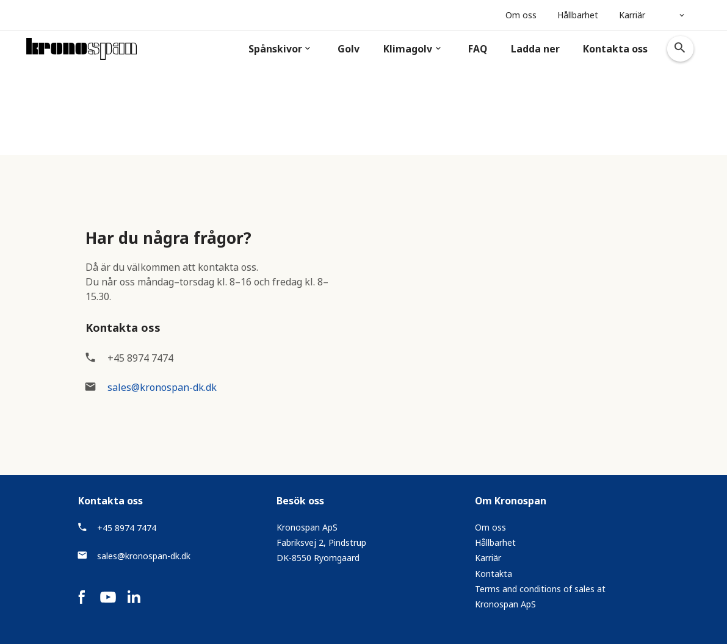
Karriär (488, 558)
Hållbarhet (495, 542)
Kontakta (493, 573)
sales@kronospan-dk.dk (162, 387)
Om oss (490, 527)
